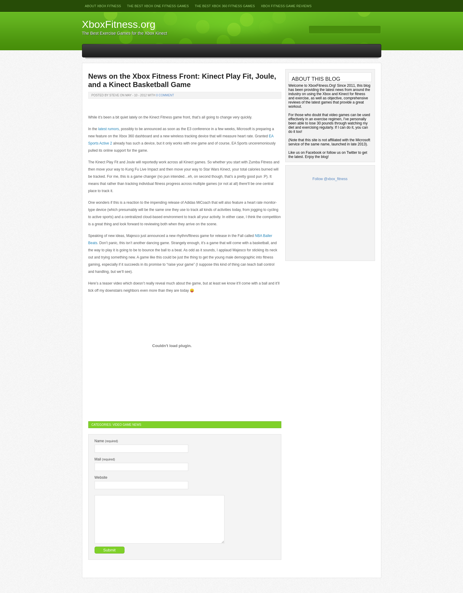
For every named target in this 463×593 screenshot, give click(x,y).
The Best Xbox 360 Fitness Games (225, 6)
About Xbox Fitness (103, 6)
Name (106, 441)
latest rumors (108, 129)
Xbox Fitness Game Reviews (286, 6)
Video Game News (127, 424)
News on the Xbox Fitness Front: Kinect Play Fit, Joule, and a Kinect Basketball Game (182, 80)
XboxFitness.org (119, 24)
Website (101, 477)
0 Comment (165, 95)
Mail (105, 459)
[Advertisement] (330, 219)
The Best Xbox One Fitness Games (158, 6)
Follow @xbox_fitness (329, 179)
